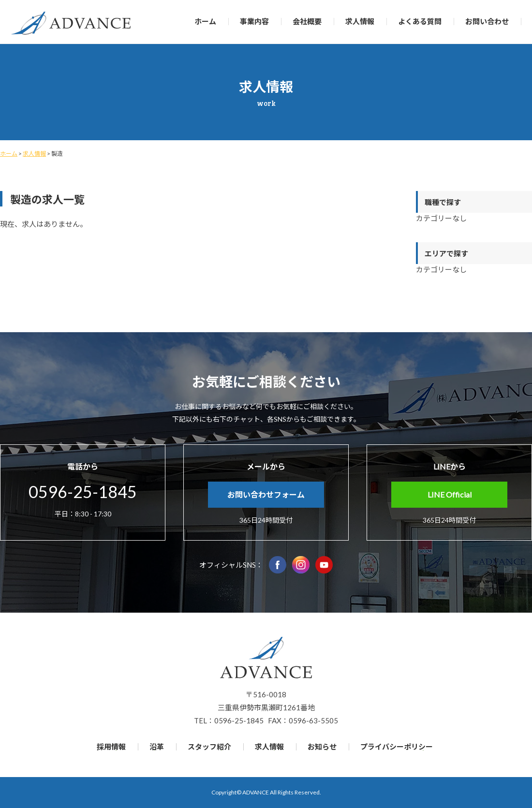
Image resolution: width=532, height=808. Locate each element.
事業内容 (254, 21)
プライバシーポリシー (396, 746)
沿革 (156, 746)
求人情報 (359, 21)
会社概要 (307, 21)
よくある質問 (420, 21)
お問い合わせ (487, 21)
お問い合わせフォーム (266, 494)
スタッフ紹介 (209, 746)
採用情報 (111, 746)
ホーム (205, 21)
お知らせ (322, 746)
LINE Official (450, 494)
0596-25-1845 (83, 491)
